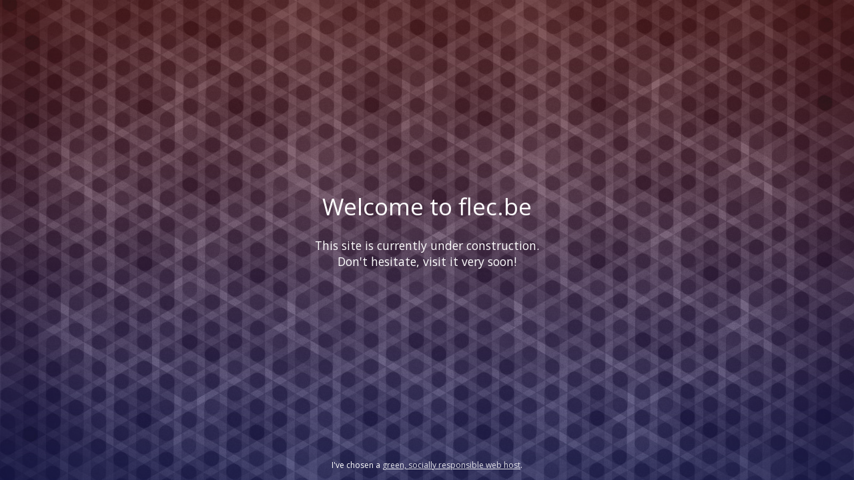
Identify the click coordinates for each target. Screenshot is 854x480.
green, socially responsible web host (451, 465)
